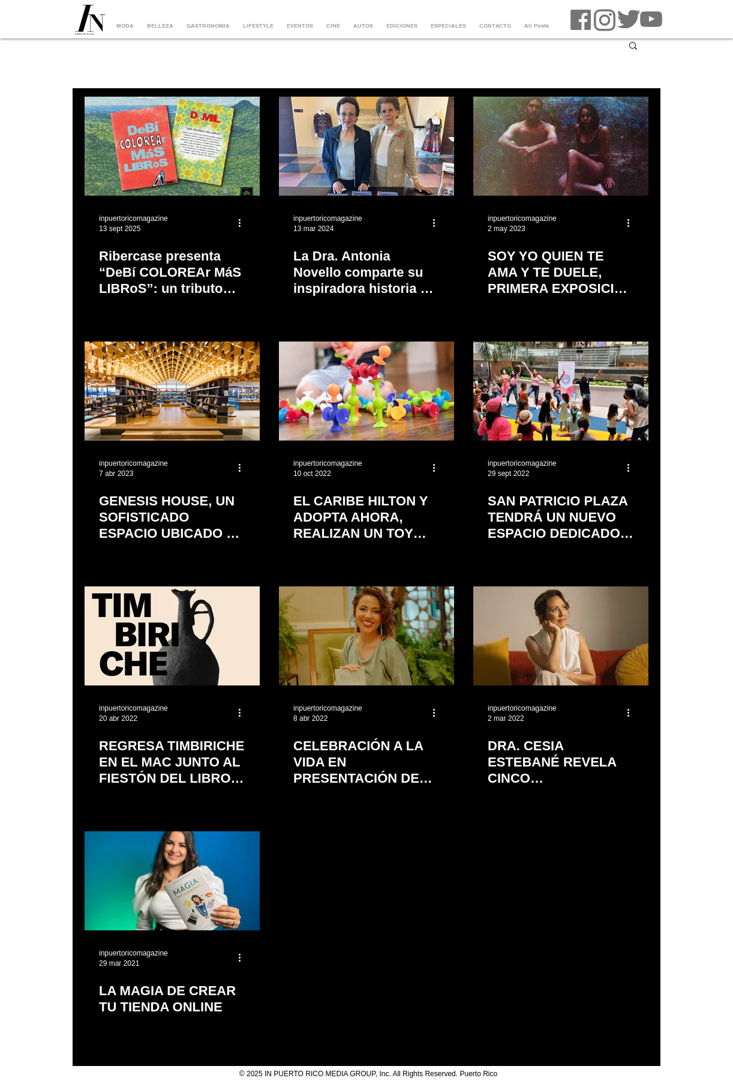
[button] (633, 46)
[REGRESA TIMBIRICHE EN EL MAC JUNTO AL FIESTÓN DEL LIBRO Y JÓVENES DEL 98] (172, 635)
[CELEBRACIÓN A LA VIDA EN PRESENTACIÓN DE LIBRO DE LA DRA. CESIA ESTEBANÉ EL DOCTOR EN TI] (366, 635)
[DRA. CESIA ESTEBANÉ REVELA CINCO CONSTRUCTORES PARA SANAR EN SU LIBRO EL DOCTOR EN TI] (560, 635)
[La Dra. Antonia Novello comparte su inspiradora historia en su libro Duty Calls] (366, 146)
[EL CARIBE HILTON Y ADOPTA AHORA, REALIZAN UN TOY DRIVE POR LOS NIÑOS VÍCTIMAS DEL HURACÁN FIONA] (366, 391)
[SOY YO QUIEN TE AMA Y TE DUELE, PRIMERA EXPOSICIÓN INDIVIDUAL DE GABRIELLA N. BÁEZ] (560, 146)
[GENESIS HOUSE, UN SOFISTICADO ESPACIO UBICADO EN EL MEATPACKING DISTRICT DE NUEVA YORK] (172, 391)
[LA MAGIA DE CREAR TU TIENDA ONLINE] (172, 880)
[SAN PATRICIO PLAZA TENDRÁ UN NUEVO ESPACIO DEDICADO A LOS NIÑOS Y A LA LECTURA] (560, 391)
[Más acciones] (243, 222)
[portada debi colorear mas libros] (172, 146)
